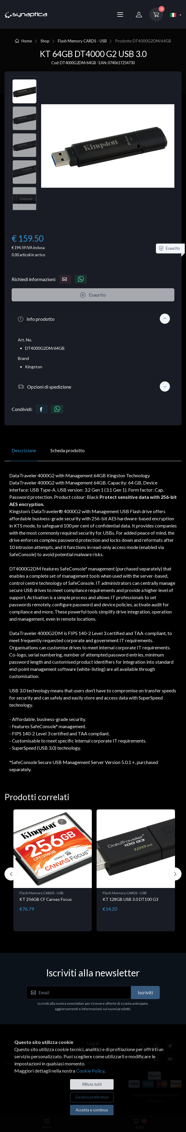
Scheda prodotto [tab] (67, 450)
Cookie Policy (90, 1070)
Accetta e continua (92, 1110)
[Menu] (120, 14)
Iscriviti (145, 992)
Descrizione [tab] (24, 450)
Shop (45, 41)
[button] (93, 319)
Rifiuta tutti (92, 1084)
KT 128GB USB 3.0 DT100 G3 (130, 899)
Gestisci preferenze (91, 1097)
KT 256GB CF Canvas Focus (45, 899)
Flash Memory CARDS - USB (82, 41)
